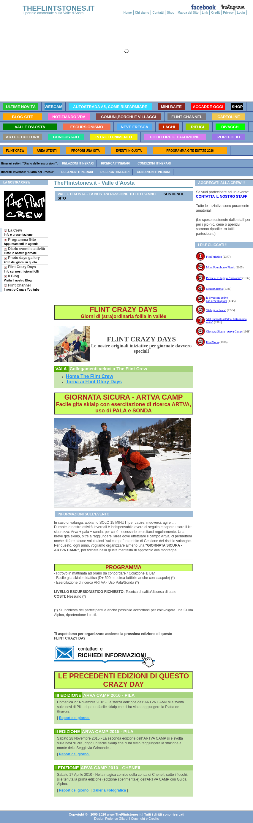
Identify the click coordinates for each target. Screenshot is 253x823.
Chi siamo (142, 12)
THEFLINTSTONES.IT (58, 8)
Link (205, 12)
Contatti (158, 12)
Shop (170, 12)
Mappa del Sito (188, 12)
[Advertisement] (21, 314)
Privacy (228, 12)
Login (241, 12)
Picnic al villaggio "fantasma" (224, 278)
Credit (215, 12)
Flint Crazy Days (21, 269)
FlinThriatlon (214, 256)
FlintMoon (212, 342)
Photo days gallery (22, 260)
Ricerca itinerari (115, 163)
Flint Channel (21, 287)
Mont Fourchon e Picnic (220, 267)
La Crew (18, 232)
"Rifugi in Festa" (216, 310)
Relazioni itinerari (78, 163)
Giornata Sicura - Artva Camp (224, 331)
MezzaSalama (214, 288)
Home (128, 12)
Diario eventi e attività (24, 251)
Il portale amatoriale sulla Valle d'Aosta (53, 13)
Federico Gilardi (116, 818)
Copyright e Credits (145, 818)
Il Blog (18, 278)
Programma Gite (21, 242)
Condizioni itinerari (154, 163)
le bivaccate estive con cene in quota (217, 299)
